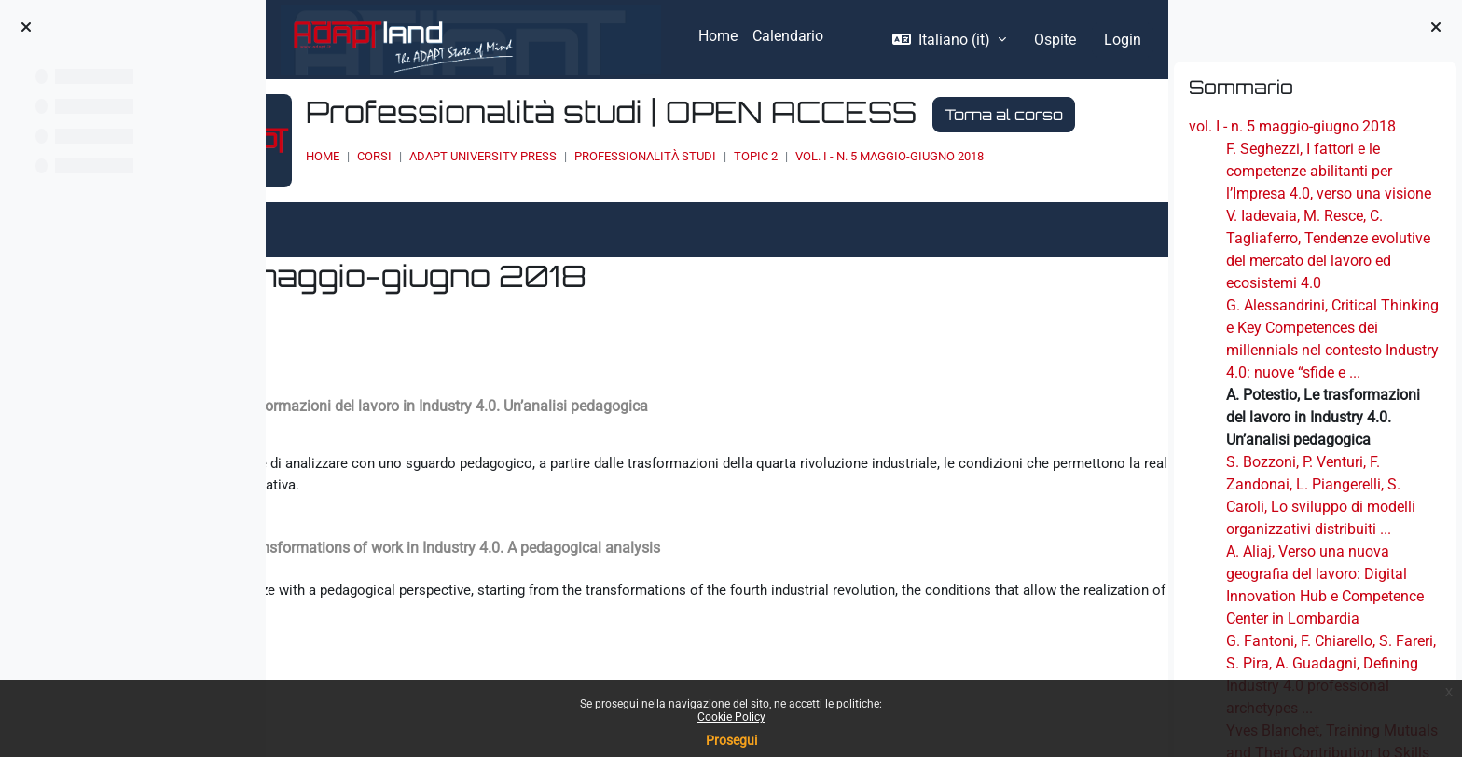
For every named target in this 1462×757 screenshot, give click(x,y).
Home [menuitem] (718, 36)
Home (457, 192)
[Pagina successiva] (1155, 432)
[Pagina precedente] (279, 432)
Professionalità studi (779, 192)
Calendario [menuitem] (787, 36)
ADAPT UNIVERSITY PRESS (617, 192)
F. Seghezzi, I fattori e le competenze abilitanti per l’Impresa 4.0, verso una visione (1328, 171)
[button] (949, 40)
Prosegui (731, 740)
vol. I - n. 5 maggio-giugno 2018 (1292, 126)
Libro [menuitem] (312, 257)
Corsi (508, 192)
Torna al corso (519, 150)
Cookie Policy (731, 716)
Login (1122, 39)
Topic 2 (890, 192)
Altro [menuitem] (374, 257)
